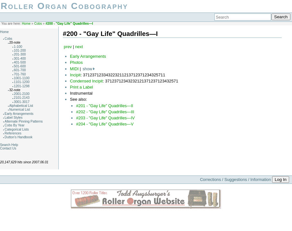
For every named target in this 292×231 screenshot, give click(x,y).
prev (68, 46)
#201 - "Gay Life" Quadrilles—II (104, 105)
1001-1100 (22, 78)
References (12, 133)
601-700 (20, 70)
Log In (281, 179)
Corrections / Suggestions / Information (235, 179)
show (87, 68)
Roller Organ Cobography (64, 6)
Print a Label (81, 87)
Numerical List (19, 109)
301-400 (20, 58)
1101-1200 (22, 82)
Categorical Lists (16, 129)
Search (281, 16)
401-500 (20, 62)
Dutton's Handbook (18, 137)
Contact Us (8, 148)
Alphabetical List (21, 105)
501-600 (20, 66)
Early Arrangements (18, 114)
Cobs (38, 23)
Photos (76, 62)
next (79, 46)
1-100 (18, 46)
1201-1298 (22, 86)
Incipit (75, 75)
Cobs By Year (14, 125)
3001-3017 (22, 102)
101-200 (20, 50)
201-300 (20, 54)
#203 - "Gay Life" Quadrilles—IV (105, 118)
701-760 (20, 74)
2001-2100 (22, 94)
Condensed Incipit (86, 81)
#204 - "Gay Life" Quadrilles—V (104, 124)
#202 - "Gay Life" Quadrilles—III (105, 111)
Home (26, 23)
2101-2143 (22, 97)
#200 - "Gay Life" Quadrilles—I (69, 23)
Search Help (9, 145)
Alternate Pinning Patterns (23, 121)
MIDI (74, 68)
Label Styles (13, 117)
